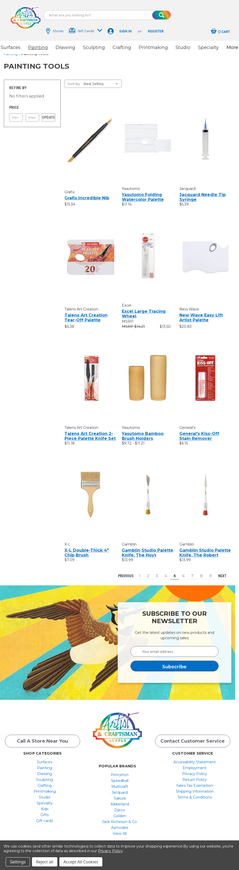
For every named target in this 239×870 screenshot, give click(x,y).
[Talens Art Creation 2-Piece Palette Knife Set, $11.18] (90, 373)
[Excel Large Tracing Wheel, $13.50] (148, 251)
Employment (195, 764)
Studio (183, 47)
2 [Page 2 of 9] (148, 571)
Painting (38, 47)
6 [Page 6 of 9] (183, 571)
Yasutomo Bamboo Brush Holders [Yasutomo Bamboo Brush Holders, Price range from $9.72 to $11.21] (143, 432)
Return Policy (194, 776)
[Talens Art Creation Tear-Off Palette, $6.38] (90, 252)
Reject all (44, 862)
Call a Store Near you (42, 738)
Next (224, 571)
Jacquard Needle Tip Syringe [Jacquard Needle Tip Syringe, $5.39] (202, 193)
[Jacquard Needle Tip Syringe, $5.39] (205, 134)
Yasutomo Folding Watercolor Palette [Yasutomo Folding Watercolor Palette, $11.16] (143, 193)
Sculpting (94, 47)
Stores (55, 31)
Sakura (120, 795)
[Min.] (16, 113)
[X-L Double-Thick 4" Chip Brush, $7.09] (90, 490)
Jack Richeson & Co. (120, 818)
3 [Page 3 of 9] (157, 571)
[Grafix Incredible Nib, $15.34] (90, 135)
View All (120, 830)
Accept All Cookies (80, 862)
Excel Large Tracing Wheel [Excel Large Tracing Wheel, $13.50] (144, 309)
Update (48, 113)
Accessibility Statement (194, 758)
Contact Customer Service (192, 738)
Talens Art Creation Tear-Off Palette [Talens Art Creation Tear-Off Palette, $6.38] (85, 313)
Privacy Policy (194, 770)
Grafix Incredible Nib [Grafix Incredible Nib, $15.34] (86, 193)
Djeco (119, 806)
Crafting (122, 47)
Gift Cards (85, 30)
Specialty (208, 47)
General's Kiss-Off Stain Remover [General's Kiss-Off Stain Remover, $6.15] (199, 432)
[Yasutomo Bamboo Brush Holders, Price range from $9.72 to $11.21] (148, 373)
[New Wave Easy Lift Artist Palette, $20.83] (205, 252)
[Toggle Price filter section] (32, 103)
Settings (18, 862)
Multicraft (119, 783)
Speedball (119, 777)
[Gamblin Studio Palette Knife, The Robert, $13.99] (205, 490)
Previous (123, 571)
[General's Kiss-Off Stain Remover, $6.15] (205, 373)
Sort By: (74, 79)
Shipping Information (195, 788)
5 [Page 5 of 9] (174, 571)
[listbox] (102, 79)
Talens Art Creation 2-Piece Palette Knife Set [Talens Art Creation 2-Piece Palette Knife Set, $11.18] (90, 432)
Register (156, 31)
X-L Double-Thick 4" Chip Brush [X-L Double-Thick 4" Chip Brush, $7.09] (86, 548)
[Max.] (32, 113)
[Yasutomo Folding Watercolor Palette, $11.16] (148, 134)
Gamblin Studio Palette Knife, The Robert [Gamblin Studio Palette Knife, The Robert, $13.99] (205, 548)
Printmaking (153, 47)
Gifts (44, 811)
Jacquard (120, 789)
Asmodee (119, 824)
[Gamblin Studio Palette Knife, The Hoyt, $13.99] (148, 490)
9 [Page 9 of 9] (210, 571)
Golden (119, 812)
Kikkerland (120, 801)
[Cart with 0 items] (220, 31)
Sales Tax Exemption (194, 782)
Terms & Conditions (194, 794)
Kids (44, 805)
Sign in (125, 31)
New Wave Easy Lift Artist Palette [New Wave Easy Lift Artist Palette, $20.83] (201, 313)
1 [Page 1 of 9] (139, 571)
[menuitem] (45, 758)
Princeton (119, 771)
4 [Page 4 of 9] (166, 571)
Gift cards (44, 817)
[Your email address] (175, 647)
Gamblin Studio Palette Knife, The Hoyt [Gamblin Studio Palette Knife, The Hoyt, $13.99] (147, 548)
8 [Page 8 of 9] (201, 571)
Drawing (65, 47)
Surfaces (10, 47)
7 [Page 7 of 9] (192, 571)
